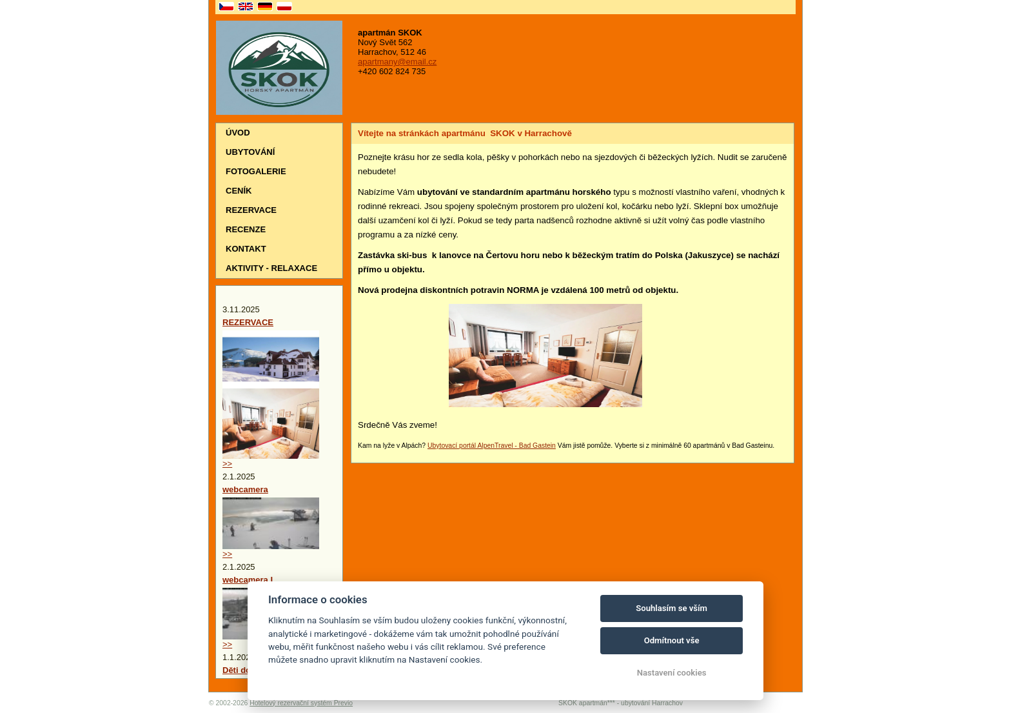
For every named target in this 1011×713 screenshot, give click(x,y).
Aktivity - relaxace (271, 268)
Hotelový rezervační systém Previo (301, 703)
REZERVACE (247, 322)
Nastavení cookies (672, 673)
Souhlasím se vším (671, 608)
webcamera (245, 489)
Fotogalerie (256, 171)
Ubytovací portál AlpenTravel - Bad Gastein (491, 445)
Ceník (238, 191)
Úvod (238, 132)
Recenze (246, 229)
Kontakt (246, 249)
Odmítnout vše (672, 640)
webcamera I (247, 580)
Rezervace (251, 210)
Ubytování (250, 152)
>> (227, 463)
